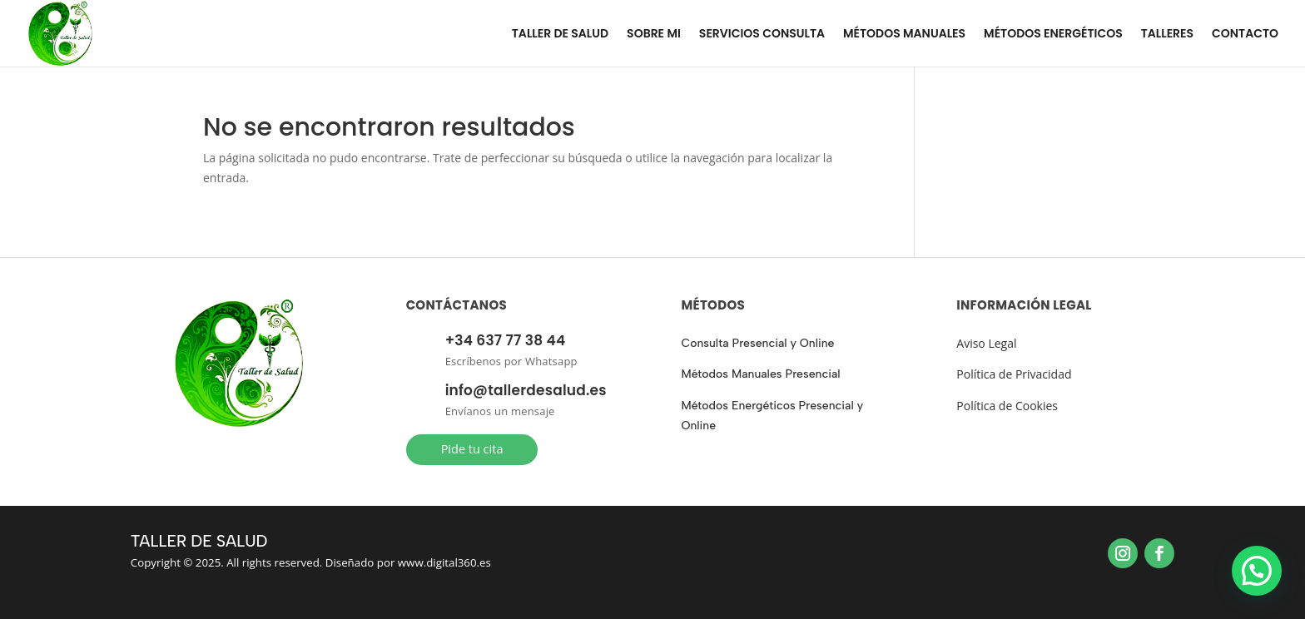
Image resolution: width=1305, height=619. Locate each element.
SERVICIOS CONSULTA (762, 34)
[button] (1257, 571)
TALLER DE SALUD (560, 34)
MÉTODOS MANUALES (904, 34)
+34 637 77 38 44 (505, 340)
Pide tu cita (472, 449)
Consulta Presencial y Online (757, 343)
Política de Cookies (1007, 405)
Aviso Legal (986, 343)
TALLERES (1167, 34)
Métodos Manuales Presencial (760, 374)
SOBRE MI (654, 34)
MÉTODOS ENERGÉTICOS (1053, 34)
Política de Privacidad (1013, 374)
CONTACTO (1245, 34)
